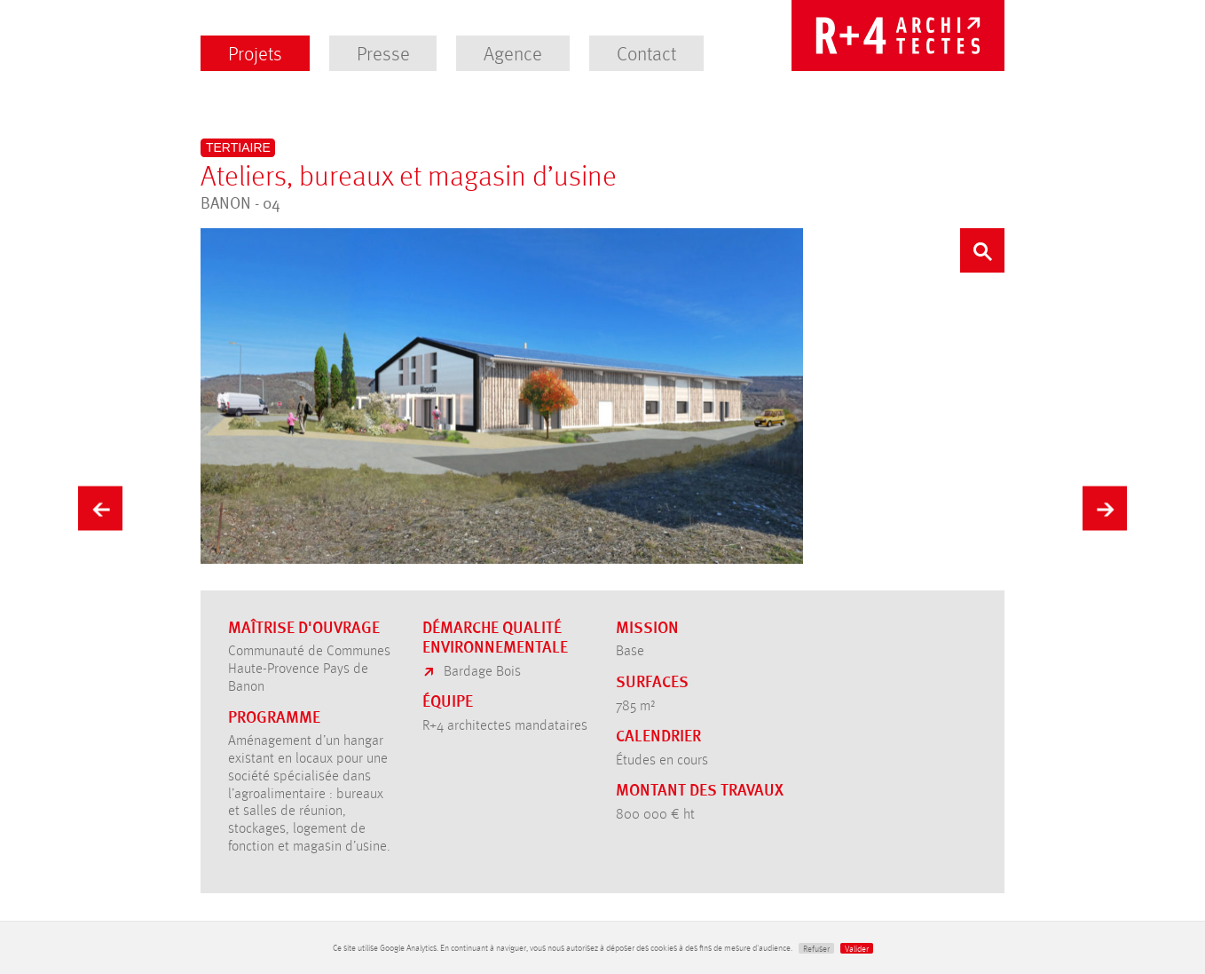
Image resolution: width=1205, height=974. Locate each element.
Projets (255, 52)
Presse (383, 52)
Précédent (100, 504)
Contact (646, 52)
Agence (513, 52)
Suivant (1105, 504)
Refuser (816, 948)
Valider (857, 948)
